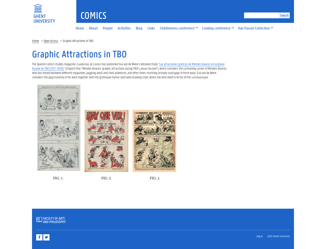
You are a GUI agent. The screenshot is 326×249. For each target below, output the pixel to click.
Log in (260, 236)
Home (35, 40)
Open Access (51, 40)
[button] (177, 28)
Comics (93, 15)
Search (284, 15)
